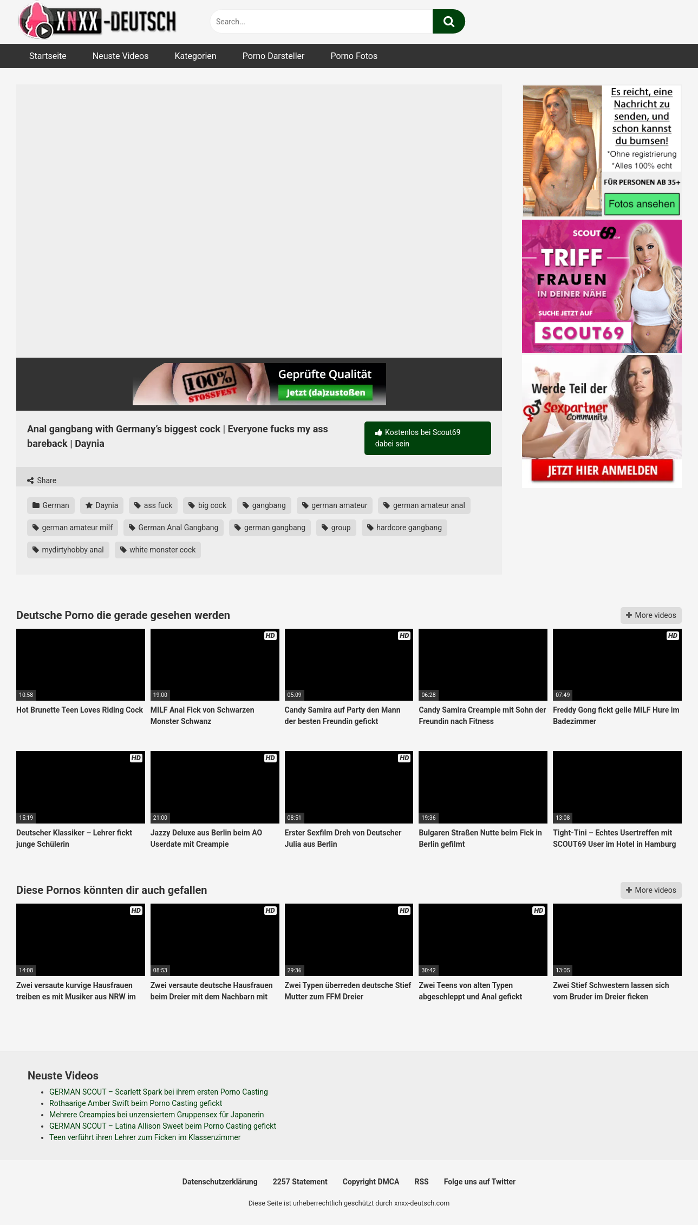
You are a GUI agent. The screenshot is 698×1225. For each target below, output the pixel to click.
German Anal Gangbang (173, 527)
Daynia (102, 505)
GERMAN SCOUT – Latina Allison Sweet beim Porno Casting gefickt (162, 1126)
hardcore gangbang (404, 527)
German (50, 505)
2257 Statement (300, 1181)
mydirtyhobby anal (68, 549)
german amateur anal (424, 505)
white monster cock (158, 549)
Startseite (48, 56)
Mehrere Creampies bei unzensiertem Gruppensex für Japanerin (156, 1114)
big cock (207, 505)
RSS (421, 1181)
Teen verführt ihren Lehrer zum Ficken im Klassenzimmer (145, 1137)
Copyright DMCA (371, 1181)
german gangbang (269, 527)
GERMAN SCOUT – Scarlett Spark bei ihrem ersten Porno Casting (158, 1092)
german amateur (335, 505)
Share (41, 480)
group (336, 527)
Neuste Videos (121, 56)
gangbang (264, 505)
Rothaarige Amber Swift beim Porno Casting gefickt (135, 1103)
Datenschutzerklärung (220, 1181)
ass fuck (153, 505)
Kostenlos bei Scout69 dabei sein (418, 438)
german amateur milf (72, 527)
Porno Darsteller (274, 56)
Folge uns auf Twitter (480, 1181)
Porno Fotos (353, 56)
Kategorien (195, 56)
